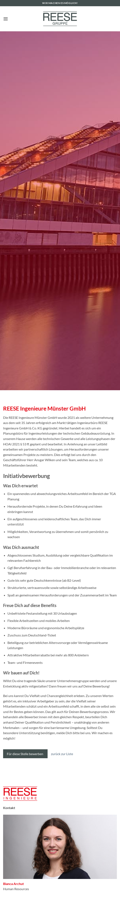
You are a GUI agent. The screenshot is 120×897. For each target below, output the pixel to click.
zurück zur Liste (62, 754)
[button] (5, 19)
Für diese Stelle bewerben (25, 754)
